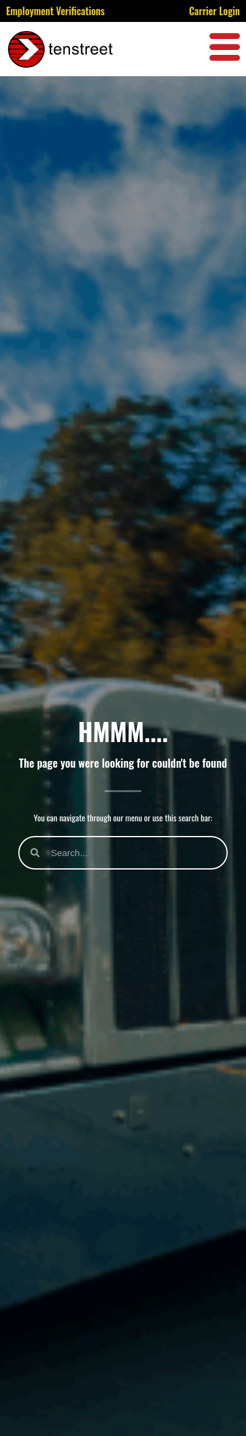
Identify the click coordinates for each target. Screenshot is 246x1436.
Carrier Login (214, 11)
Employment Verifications (55, 11)
